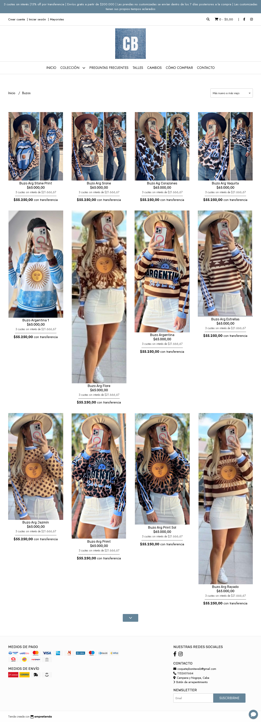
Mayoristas (57, 19)
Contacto (206, 67)
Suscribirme (229, 698)
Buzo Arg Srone (99, 183)
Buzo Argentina (162, 335)
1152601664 (183, 673)
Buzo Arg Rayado (225, 587)
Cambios (154, 67)
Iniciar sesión (37, 19)
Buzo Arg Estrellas (225, 319)
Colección (72, 68)
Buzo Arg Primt (99, 541)
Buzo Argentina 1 (35, 320)
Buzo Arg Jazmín (35, 522)
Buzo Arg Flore (99, 386)
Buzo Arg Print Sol (162, 527)
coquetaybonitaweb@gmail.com (194, 669)
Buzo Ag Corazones (162, 183)
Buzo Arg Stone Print (35, 183)
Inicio (51, 67)
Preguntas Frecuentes (108, 67)
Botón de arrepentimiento (190, 682)
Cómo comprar (179, 67)
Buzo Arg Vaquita (225, 183)
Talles (138, 67)
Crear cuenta (16, 19)
